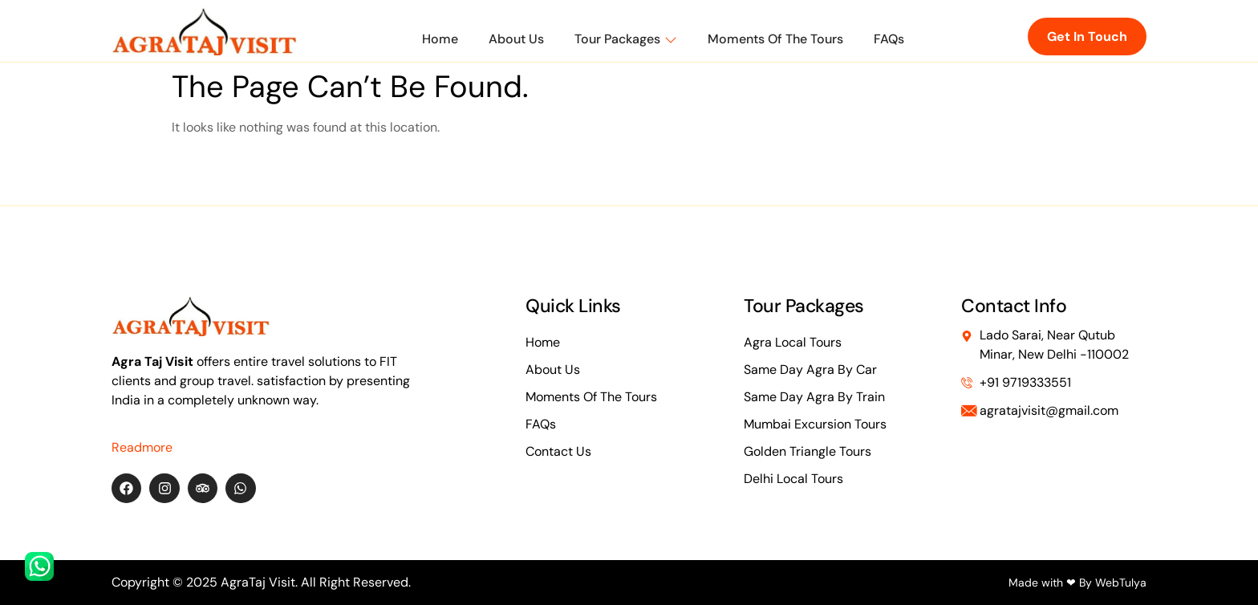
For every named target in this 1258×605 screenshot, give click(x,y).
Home (440, 38)
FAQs (889, 38)
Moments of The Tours (775, 38)
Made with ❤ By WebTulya (1077, 582)
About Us (516, 38)
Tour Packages (625, 38)
